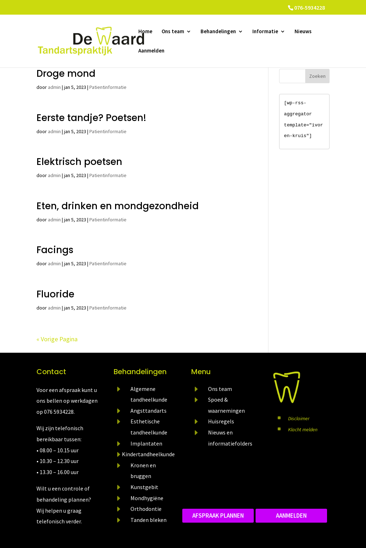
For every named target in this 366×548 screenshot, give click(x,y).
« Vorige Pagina (57, 339)
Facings (54, 249)
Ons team (173, 32)
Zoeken (317, 76)
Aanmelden (151, 51)
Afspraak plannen (218, 515)
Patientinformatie (108, 87)
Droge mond (65, 73)
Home (145, 32)
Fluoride (55, 294)
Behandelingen (218, 32)
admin (54, 87)
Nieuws (303, 32)
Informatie (265, 32)
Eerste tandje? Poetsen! (91, 117)
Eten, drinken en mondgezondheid (117, 206)
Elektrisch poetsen (79, 161)
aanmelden (291, 515)
